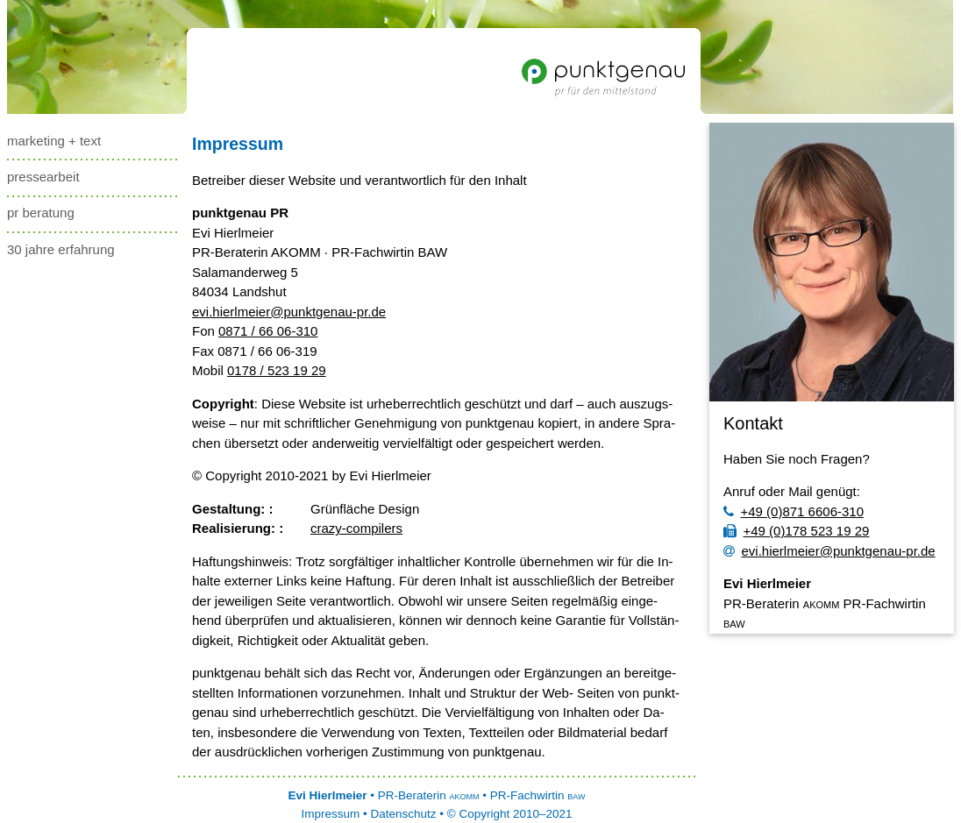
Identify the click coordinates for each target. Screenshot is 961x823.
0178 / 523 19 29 (276, 370)
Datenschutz (403, 813)
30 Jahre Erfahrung (61, 249)
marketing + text (54, 140)
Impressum (237, 143)
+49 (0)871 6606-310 (793, 511)
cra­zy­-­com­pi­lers (356, 528)
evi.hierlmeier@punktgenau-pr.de (289, 311)
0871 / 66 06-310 (267, 330)
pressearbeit (43, 176)
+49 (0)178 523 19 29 (796, 530)
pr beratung (41, 212)
